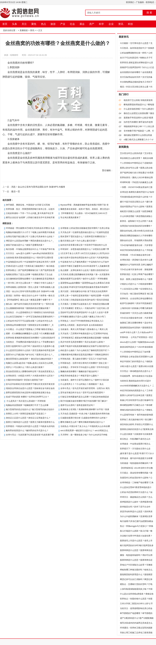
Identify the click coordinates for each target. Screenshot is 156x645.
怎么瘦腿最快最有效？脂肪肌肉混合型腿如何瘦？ (28, 308)
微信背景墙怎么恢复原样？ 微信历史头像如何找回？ (29, 359)
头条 (14, 24)
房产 (91, 24)
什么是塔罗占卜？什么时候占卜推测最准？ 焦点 (82, 384)
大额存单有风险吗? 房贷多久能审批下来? (24, 380)
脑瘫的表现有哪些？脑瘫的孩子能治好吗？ (79, 371)
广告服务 (140, 2)
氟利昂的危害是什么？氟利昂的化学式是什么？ (27, 430)
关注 (24, 24)
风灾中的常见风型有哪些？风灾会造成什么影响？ (82, 342)
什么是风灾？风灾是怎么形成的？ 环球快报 (26, 401)
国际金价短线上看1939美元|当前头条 (136, 231)
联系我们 (130, 2)
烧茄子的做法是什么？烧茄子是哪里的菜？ (25, 245)
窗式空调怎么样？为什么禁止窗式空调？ (78, 241)
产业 (62, 24)
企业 (111, 24)
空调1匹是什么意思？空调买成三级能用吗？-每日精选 (30, 266)
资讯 (120, 24)
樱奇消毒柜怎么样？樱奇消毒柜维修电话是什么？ (82, 422)
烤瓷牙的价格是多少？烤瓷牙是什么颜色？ (79, 376)
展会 (82, 24)
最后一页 (15, 191)
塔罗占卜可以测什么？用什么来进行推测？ (25, 367)
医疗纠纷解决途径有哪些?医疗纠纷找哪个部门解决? (83, 401)
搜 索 (149, 12)
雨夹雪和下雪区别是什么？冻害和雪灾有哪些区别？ (83, 236)
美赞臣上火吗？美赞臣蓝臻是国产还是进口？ (26, 413)
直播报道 (24, 30)
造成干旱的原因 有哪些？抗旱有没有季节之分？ (27, 397)
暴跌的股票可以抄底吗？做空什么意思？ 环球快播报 (84, 279)
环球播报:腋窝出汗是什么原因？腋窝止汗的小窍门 (83, 316)
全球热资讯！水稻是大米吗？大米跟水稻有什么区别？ (30, 376)
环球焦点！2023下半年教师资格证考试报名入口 (81, 321)
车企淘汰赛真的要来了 (70, 217)
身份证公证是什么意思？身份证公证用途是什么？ (28, 418)
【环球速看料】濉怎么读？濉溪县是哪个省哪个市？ (29, 300)
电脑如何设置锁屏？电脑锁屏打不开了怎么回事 (27, 405)
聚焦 (33, 24)
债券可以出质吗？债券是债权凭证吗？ (77, 405)
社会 (72, 24)
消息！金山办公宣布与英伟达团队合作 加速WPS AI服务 (38, 187)
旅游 (53, 24)
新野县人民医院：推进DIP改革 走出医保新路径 (81, 325)
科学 (101, 24)
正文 (40, 30)
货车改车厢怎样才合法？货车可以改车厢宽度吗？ (82, 392)
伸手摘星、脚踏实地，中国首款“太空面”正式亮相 (28, 205)
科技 (130, 24)
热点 (43, 24)
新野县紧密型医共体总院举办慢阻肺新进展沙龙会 (28, 392)
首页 (4, 24)
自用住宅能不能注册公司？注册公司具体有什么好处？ (30, 236)
